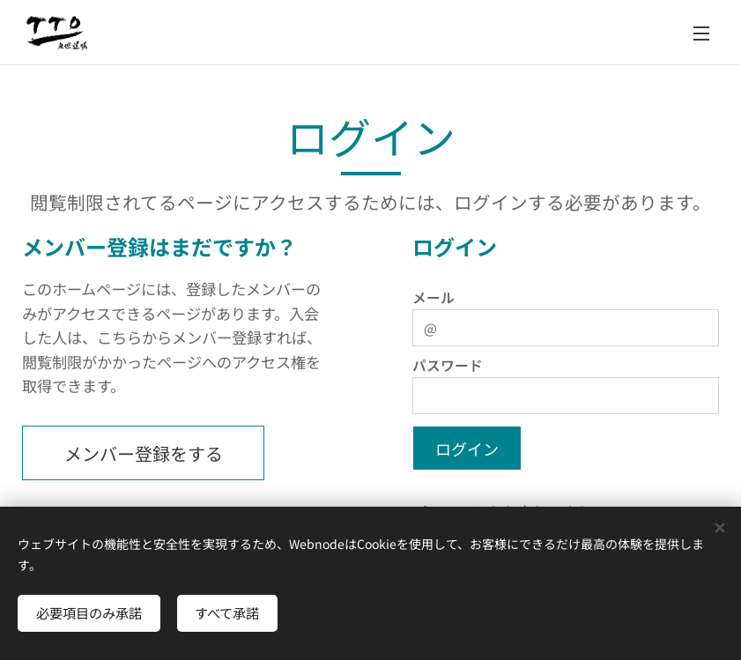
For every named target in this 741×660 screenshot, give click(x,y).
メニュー (701, 33)
